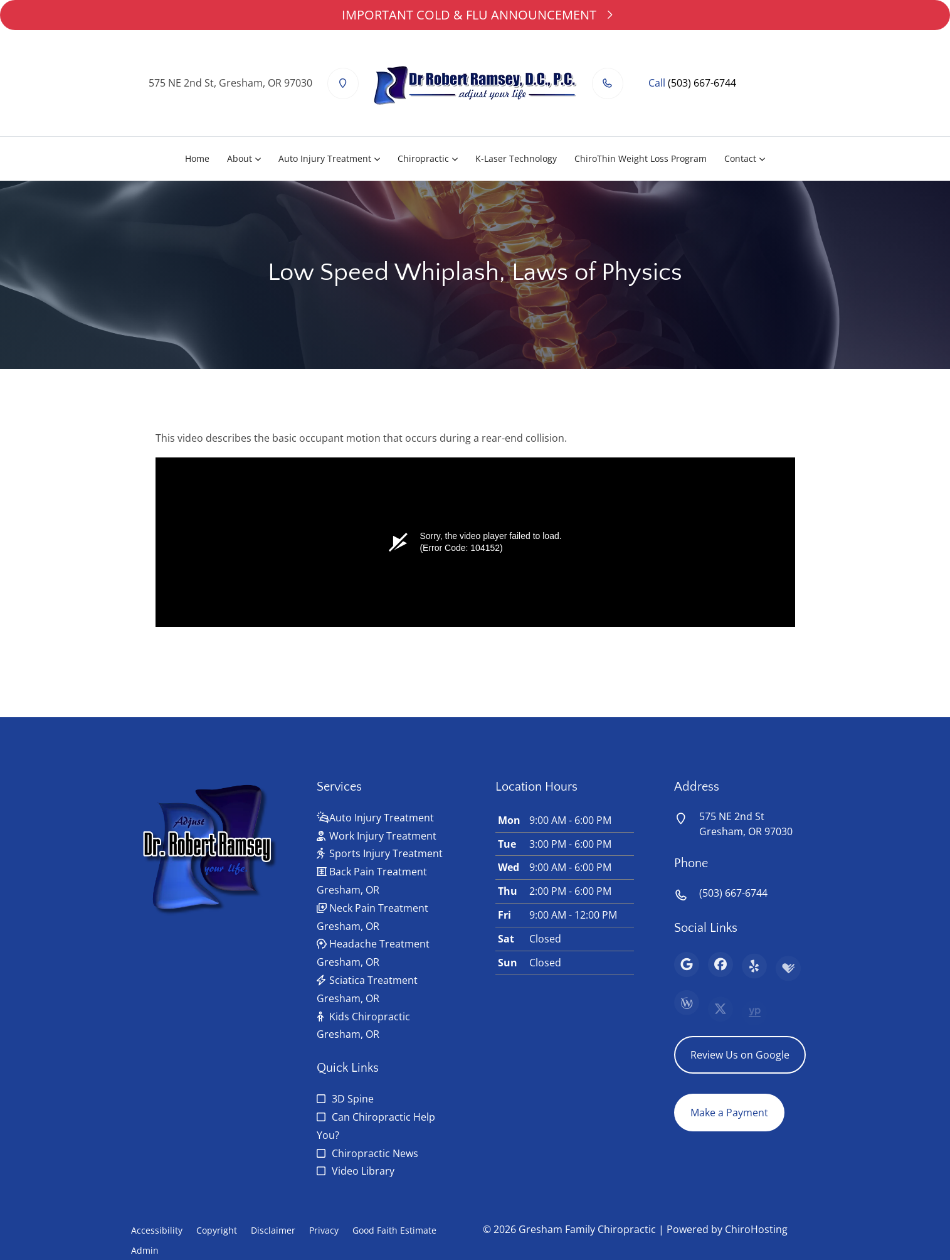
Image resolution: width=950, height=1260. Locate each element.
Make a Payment (729, 1112)
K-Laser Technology (516, 158)
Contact (740, 158)
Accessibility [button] (156, 1230)
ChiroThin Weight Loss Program (640, 158)
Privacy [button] (324, 1230)
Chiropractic (423, 158)
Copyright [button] (216, 1230)
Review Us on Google (739, 1055)
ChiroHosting (756, 1229)
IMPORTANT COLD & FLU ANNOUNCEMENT (475, 14)
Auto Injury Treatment (324, 158)
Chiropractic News (375, 1153)
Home (197, 158)
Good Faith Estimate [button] (394, 1230)
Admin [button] (145, 1250)
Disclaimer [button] (273, 1230)
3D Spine (353, 1099)
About (239, 158)
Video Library (363, 1171)
